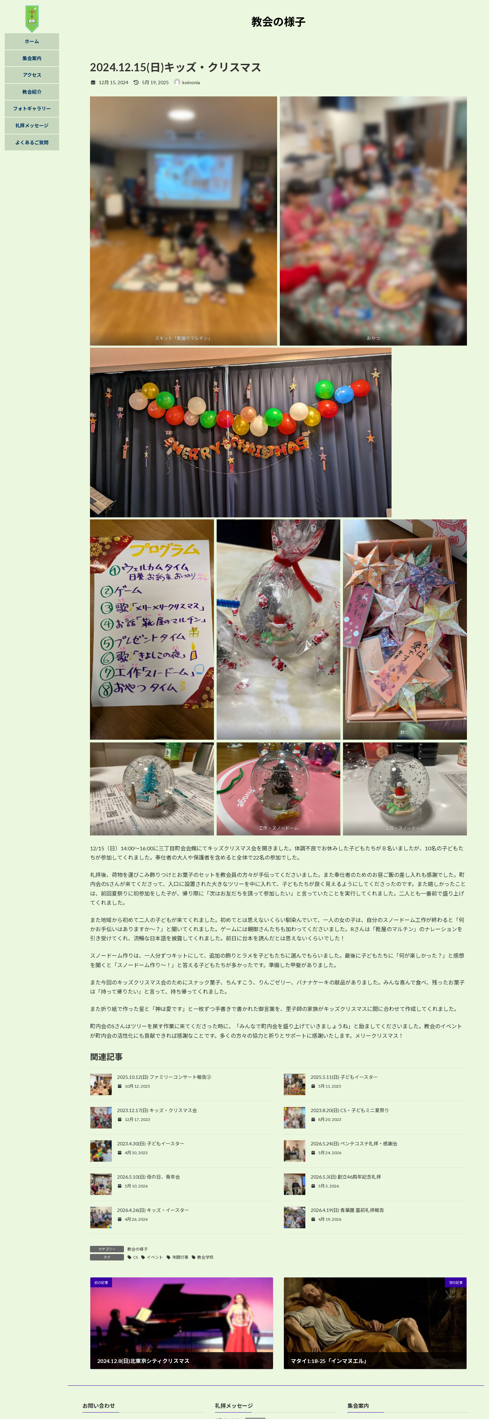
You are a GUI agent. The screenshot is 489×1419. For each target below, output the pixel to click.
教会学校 (205, 1257)
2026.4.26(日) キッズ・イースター (153, 1210)
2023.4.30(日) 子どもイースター (150, 1143)
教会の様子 (137, 1249)
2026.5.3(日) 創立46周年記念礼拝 (346, 1177)
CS (135, 1257)
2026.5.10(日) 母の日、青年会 (148, 1177)
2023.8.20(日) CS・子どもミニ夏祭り (350, 1110)
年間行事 (180, 1257)
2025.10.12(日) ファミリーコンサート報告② (164, 1077)
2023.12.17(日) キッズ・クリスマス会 (157, 1110)
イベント (155, 1257)
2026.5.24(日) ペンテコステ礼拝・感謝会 (354, 1143)
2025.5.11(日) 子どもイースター (344, 1077)
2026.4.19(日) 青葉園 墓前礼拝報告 (347, 1210)
